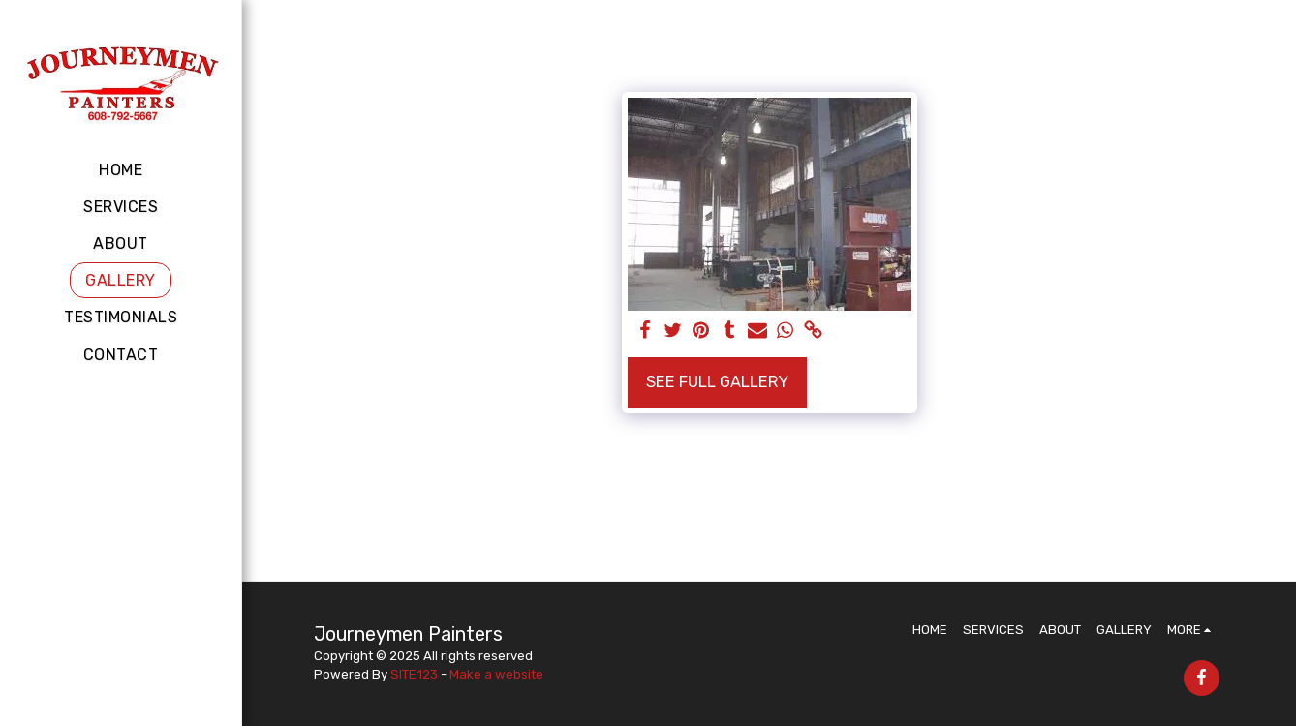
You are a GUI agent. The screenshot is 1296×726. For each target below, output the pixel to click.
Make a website (496, 674)
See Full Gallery (717, 382)
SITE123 (414, 674)
